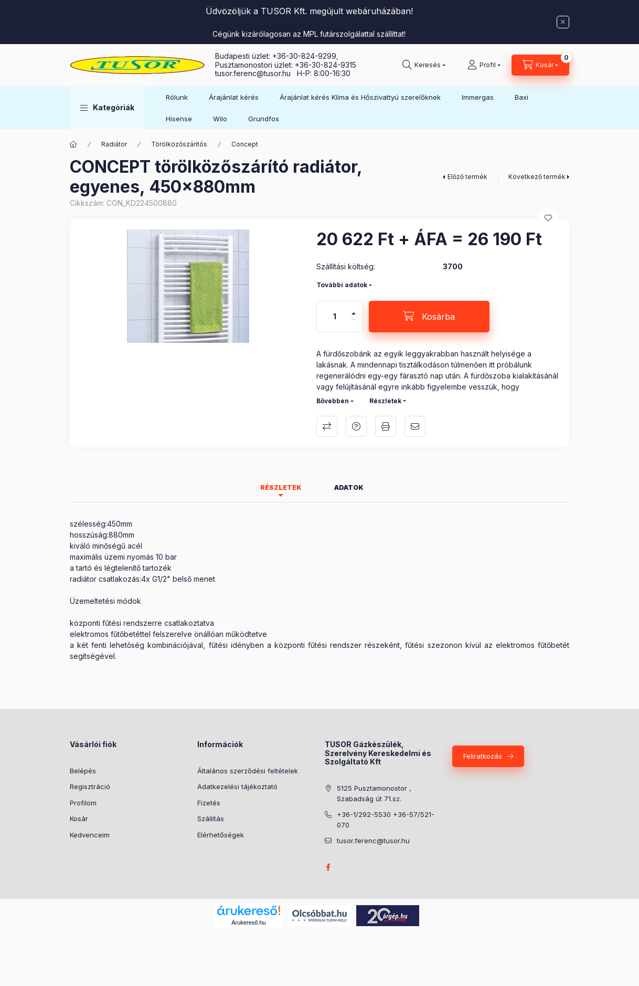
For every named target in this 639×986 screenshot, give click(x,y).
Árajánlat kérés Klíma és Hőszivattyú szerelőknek (360, 97)
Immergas (478, 97)
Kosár (79, 818)
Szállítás (210, 818)
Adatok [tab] (349, 487)
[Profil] (484, 65)
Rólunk (177, 97)
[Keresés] (423, 65)
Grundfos (263, 118)
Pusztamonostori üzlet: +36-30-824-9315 (285, 64)
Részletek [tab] (281, 487)
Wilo (220, 118)
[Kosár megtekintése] (540, 65)
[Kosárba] (429, 316)
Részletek (385, 401)
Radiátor (114, 144)
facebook (327, 867)
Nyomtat (385, 426)
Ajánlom (414, 426)
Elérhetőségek (220, 835)
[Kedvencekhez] (548, 218)
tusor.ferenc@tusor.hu (256, 73)
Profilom (83, 803)
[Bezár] (563, 22)
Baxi (521, 97)
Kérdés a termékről (356, 426)
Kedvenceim (90, 835)
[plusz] (353, 309)
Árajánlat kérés (234, 97)
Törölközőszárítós (179, 144)
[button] (107, 107)
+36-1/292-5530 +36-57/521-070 (385, 819)
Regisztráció (90, 786)
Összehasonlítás (326, 426)
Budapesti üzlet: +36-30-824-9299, (277, 55)
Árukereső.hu (248, 922)
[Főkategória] (73, 144)
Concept (244, 144)
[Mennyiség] (335, 316)
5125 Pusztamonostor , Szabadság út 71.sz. (374, 793)
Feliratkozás (482, 756)
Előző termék (467, 177)
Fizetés (208, 803)
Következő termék (537, 177)
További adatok (341, 285)
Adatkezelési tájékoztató (237, 786)
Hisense (179, 118)
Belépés (83, 771)
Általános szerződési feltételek (247, 771)
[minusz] (353, 324)
